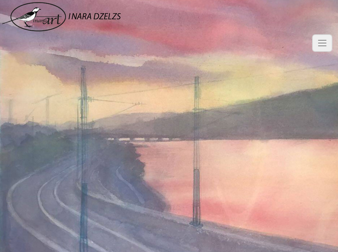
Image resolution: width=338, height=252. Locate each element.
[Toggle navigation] (322, 43)
